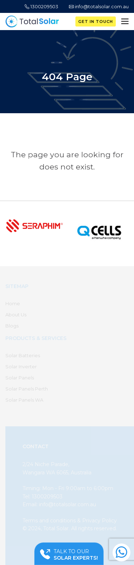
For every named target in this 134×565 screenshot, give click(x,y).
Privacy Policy (99, 520)
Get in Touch (95, 21)
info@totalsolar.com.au (99, 6)
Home (12, 303)
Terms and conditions (49, 520)
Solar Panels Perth (26, 389)
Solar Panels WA (24, 400)
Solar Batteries (22, 355)
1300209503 (41, 6)
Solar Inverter (21, 366)
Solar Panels (19, 377)
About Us (15, 314)
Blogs (12, 326)
